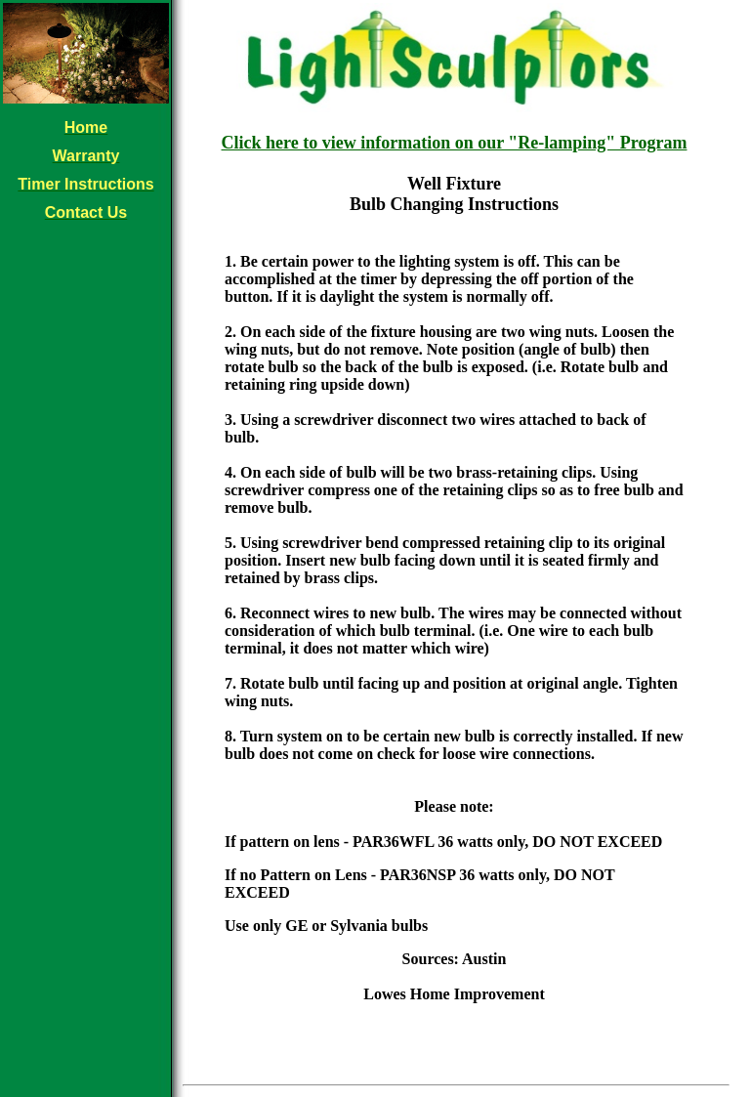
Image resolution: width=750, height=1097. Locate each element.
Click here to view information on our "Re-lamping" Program (455, 142)
